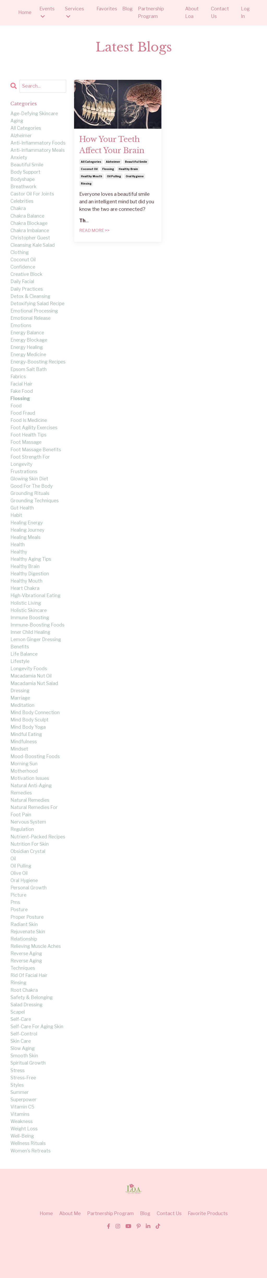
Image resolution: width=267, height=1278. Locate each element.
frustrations (23, 488)
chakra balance (27, 218)
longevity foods (29, 690)
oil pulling (114, 177)
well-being (22, 1176)
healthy (19, 570)
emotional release (30, 323)
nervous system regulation (28, 851)
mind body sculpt (29, 742)
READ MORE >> (94, 231)
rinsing (86, 184)
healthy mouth (91, 177)
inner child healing (30, 652)
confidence (23, 270)
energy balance (27, 338)
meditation (22, 727)
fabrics (18, 390)
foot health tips (28, 450)
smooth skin (24, 1094)
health (17, 562)
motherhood (24, 795)
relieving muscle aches (36, 982)
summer (19, 1131)
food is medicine (28, 435)
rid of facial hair (29, 1012)
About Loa (192, 12)
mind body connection (35, 735)
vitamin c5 (22, 1147)
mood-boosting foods (35, 780)
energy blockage (29, 345)
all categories (91, 162)
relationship (23, 974)
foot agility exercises (34, 443)
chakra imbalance (29, 233)
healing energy (27, 540)
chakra (18, 211)
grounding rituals (30, 510)
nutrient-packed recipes (29, 865)
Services (74, 12)
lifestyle (20, 682)
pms (15, 937)
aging (17, 121)
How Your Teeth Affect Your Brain (114, 145)
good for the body (31, 503)
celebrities (22, 203)
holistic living (25, 622)
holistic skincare (28, 630)
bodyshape (22, 181)
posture (19, 944)
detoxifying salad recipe (38, 308)
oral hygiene (135, 177)
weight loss (24, 1169)
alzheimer (113, 162)
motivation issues (29, 802)
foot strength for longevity (30, 476)
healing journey (27, 548)
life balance (24, 675)
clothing (19, 256)
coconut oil (89, 170)
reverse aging (26, 989)
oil (13, 892)
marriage (20, 720)
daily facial (22, 286)
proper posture (27, 952)
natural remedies (30, 824)
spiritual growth (28, 1102)
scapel (17, 1049)
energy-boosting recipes (29, 372)
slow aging (22, 1087)
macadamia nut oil (31, 697)
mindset (19, 772)
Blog (127, 8)
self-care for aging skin (37, 1064)
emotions (20, 331)
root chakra (24, 1027)
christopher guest (30, 241)
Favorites (106, 8)
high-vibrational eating (35, 615)
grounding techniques (34, 518)
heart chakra (25, 607)
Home (25, 12)
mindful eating (26, 757)
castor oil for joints (32, 196)
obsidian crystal (28, 885)
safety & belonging (32, 1034)
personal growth (28, 922)
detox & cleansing (30, 301)
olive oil (19, 907)
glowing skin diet (29, 495)
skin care (20, 1079)
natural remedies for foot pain (34, 836)
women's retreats (31, 1191)
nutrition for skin (29, 877)
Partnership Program (151, 12)
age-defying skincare (34, 113)
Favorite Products (208, 1254)
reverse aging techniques (26, 1000)
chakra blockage (29, 226)
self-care (21, 1057)
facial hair (21, 398)
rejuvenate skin (28, 967)
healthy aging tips (31, 578)
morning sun (24, 787)
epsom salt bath (28, 383)
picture (18, 929)
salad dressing (26, 1042)
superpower (23, 1139)
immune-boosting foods (37, 645)
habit (16, 533)
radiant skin (24, 959)
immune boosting (30, 637)
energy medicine (28, 360)
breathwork (23, 188)
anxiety (19, 158)
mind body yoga (28, 750)
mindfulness (23, 765)
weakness (21, 1161)
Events (46, 12)
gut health (22, 525)
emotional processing (34, 315)
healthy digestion (30, 593)
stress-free (23, 1116)
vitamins (20, 1154)
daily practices (27, 293)
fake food (21, 405)
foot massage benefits (36, 465)
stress (17, 1109)
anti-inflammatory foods (38, 143)
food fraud (22, 428)
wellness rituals (28, 1184)
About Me (70, 1254)
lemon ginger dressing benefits (36, 663)
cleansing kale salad (33, 248)
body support (25, 173)
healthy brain (128, 170)
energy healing (27, 353)
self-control (24, 1072)
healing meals (25, 555)
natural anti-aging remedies (31, 813)
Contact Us (220, 12)
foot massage (26, 458)
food (16, 420)
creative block (26, 278)
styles (17, 1124)
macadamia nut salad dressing (34, 708)
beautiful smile (136, 162)
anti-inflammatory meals (37, 151)
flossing (108, 170)
